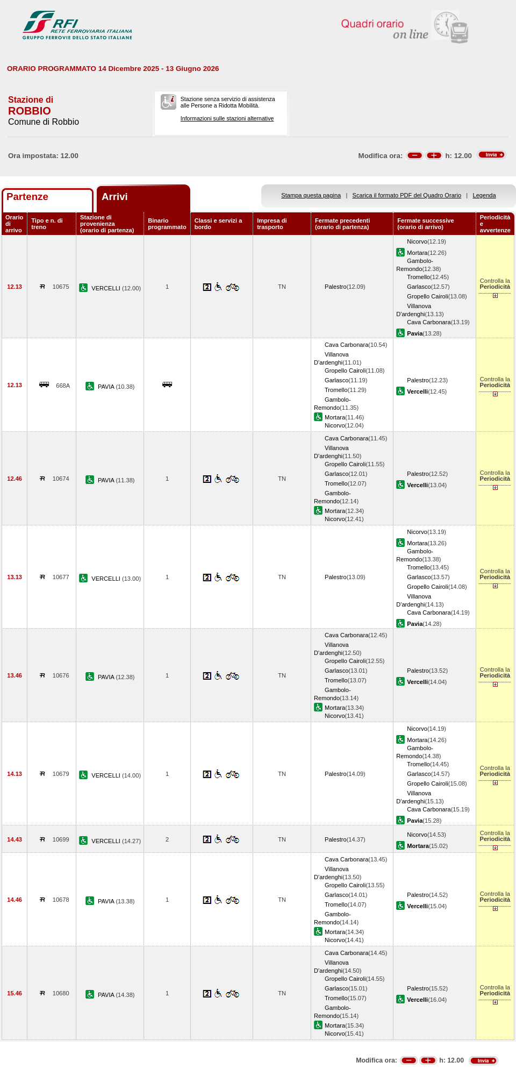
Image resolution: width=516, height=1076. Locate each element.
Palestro (336, 286)
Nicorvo (417, 241)
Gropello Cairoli (427, 296)
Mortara (417, 253)
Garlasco (419, 286)
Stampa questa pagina (311, 195)
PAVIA (107, 386)
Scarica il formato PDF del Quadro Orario (407, 195)
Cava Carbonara (428, 322)
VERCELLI (106, 288)
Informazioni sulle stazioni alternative (227, 118)
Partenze (27, 196)
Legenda (484, 195)
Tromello (418, 277)
